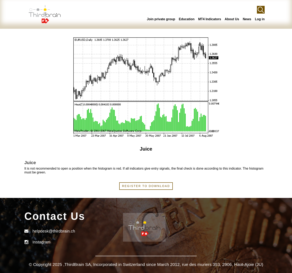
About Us (232, 19)
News (247, 19)
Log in (260, 19)
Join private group (161, 19)
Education (186, 19)
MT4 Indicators (209, 19)
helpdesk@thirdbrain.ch (53, 231)
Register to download (146, 186)
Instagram (41, 242)
